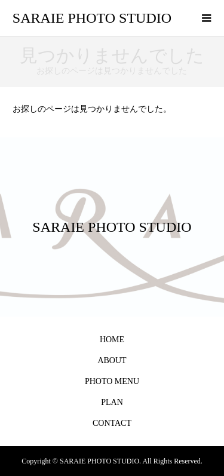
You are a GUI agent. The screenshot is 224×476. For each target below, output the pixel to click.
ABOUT (111, 360)
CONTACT (112, 423)
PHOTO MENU (112, 381)
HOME (112, 339)
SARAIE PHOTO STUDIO (92, 18)
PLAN (112, 402)
